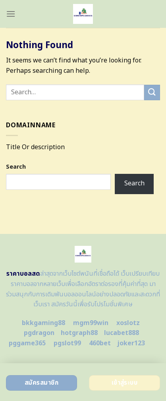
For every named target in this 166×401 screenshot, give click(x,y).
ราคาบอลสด (23, 273)
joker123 (131, 343)
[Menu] (10, 13)
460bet (100, 343)
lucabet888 (121, 333)
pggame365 (27, 343)
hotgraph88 (79, 333)
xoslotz (128, 323)
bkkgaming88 (43, 323)
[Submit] (152, 92)
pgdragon (39, 333)
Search (16, 167)
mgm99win (90, 323)
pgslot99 (67, 343)
